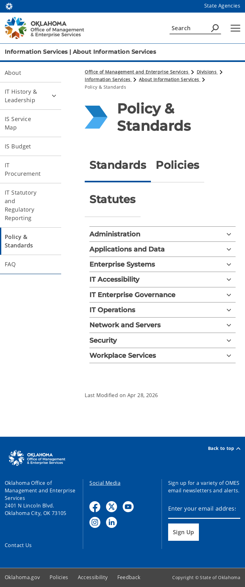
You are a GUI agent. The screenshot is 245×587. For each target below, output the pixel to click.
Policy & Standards (19, 241)
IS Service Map (18, 123)
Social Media (104, 482)
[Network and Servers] (162, 325)
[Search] (195, 28)
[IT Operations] (162, 309)
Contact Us (18, 545)
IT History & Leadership (21, 96)
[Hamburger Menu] (235, 28)
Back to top (224, 448)
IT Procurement (23, 169)
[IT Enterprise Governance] (162, 294)
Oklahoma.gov (22, 577)
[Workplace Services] (162, 355)
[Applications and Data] (162, 249)
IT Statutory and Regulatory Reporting (20, 205)
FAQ (10, 264)
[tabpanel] (162, 299)
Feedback (129, 577)
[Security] (162, 340)
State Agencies (222, 5)
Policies (59, 577)
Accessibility (93, 577)
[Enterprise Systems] (162, 264)
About (13, 72)
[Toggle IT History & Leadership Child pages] (54, 96)
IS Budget (18, 146)
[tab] (118, 165)
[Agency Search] (215, 28)
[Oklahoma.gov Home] (9, 6)
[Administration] (162, 234)
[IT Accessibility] (162, 279)
